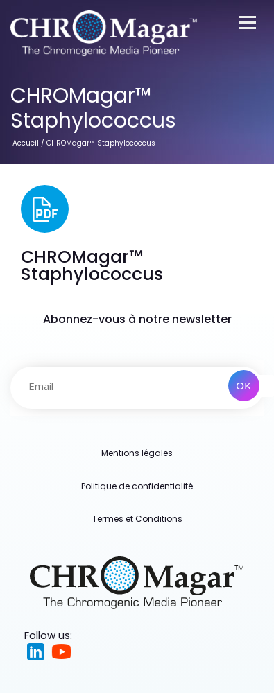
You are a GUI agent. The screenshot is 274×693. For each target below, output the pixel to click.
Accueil (25, 143)
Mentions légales (137, 453)
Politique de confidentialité (137, 486)
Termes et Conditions (137, 519)
